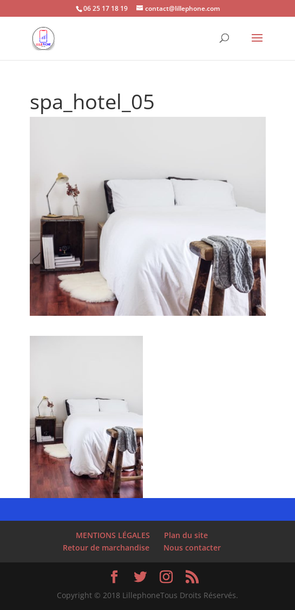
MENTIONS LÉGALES (113, 535)
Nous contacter (192, 547)
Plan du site (186, 535)
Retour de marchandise (106, 547)
